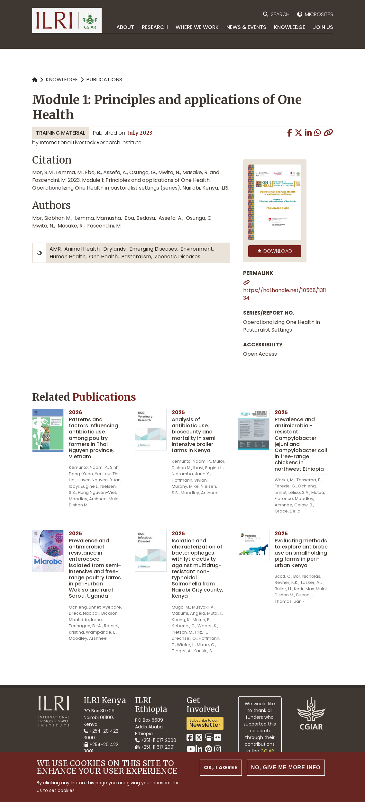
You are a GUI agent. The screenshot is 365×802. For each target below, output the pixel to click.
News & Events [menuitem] (246, 27)
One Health (103, 256)
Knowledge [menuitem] (289, 27)
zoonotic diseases (177, 256)
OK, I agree (221, 769)
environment (196, 249)
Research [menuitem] (155, 27)
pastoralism (136, 256)
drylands (114, 249)
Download (277, 251)
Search (280, 14)
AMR (55, 249)
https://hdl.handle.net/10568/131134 (284, 294)
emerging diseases (153, 249)
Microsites (319, 14)
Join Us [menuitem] (323, 27)
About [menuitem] (125, 27)
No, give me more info (286, 769)
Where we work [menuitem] (197, 27)
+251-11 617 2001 (155, 747)
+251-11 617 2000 (155, 740)
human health (68, 256)
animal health (82, 249)
